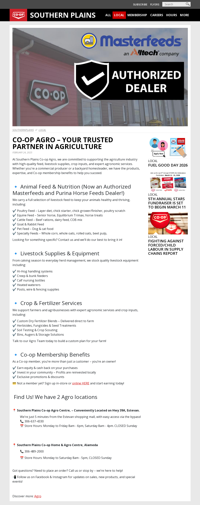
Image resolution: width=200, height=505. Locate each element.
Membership (137, 15)
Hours (171, 15)
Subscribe (140, 4)
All (108, 15)
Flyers (154, 4)
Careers (156, 15)
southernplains (23, 130)
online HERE (80, 383)
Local (119, 15)
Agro (37, 496)
